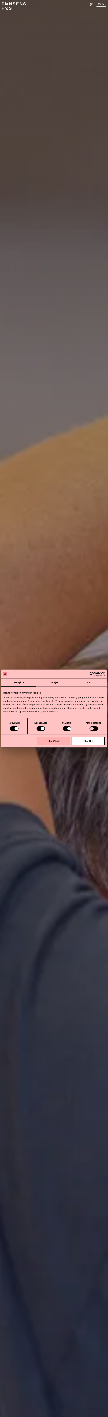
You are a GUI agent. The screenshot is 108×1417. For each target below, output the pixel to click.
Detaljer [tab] (54, 682)
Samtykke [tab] (19, 682)
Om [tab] (89, 682)
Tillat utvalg (53, 741)
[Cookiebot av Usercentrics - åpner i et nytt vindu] (92, 674)
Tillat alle (88, 741)
